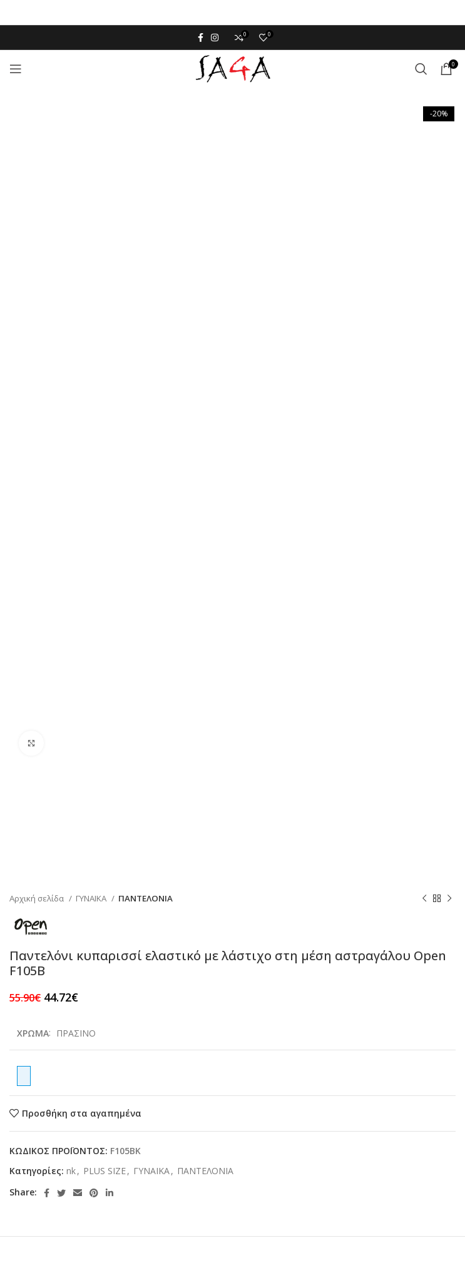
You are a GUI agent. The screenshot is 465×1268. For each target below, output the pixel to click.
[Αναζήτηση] (421, 68)
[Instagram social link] (214, 37)
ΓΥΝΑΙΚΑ (92, 898)
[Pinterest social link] (94, 1193)
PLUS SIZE (104, 1171)
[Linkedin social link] (109, 1193)
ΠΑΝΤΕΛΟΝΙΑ (145, 898)
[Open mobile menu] (15, 68)
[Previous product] (424, 898)
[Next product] (449, 898)
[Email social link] (77, 1193)
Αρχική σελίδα (37, 898)
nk (71, 1171)
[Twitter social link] (61, 1193)
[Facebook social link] (200, 37)
